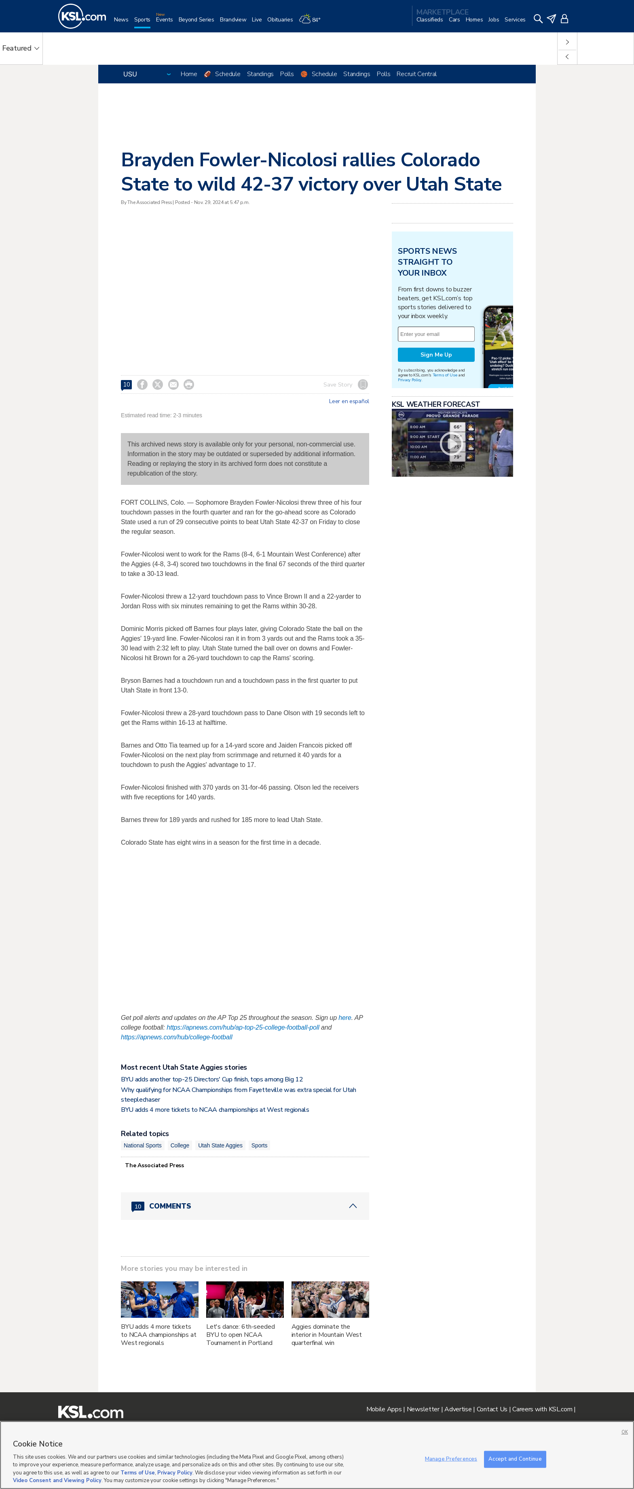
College (180, 1145)
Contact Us (492, 1409)
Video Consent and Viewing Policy (57, 1480)
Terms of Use (445, 375)
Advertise (457, 1409)
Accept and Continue (514, 1459)
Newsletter (423, 1409)
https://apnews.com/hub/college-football (176, 1037)
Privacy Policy (409, 379)
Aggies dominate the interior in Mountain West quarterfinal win (327, 1334)
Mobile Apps (384, 1409)
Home (189, 74)
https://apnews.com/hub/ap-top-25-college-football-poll (243, 1027)
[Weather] (312, 22)
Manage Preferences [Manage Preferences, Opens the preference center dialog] (451, 1459)
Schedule (228, 74)
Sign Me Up (436, 355)
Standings (260, 74)
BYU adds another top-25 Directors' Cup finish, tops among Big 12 (212, 1079)
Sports (259, 1145)
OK (624, 1432)
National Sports (143, 1145)
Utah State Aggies (220, 1145)
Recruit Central (417, 74)
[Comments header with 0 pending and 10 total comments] (245, 1206)
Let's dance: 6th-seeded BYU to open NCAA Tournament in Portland (240, 1334)
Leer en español (349, 401)
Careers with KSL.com (542, 1409)
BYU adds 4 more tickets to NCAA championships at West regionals (215, 1109)
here (344, 1017)
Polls (287, 74)
